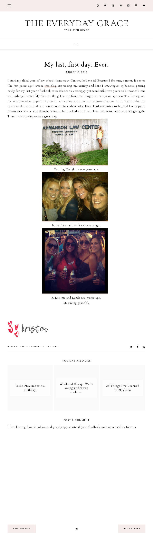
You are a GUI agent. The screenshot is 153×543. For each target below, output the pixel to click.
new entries (22, 528)
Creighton (37, 346)
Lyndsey (52, 346)
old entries (131, 528)
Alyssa (13, 346)
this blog (50, 85)
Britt (23, 346)
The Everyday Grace (77, 23)
